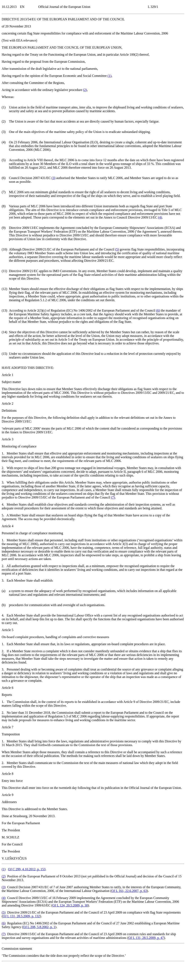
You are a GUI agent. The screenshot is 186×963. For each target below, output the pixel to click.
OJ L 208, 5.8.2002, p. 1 (39, 927)
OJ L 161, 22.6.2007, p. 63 (129, 891)
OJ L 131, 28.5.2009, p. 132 (21, 916)
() (109, 75)
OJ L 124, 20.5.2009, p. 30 (70, 905)
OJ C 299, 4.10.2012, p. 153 (26, 869)
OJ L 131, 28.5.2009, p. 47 (146, 938)
